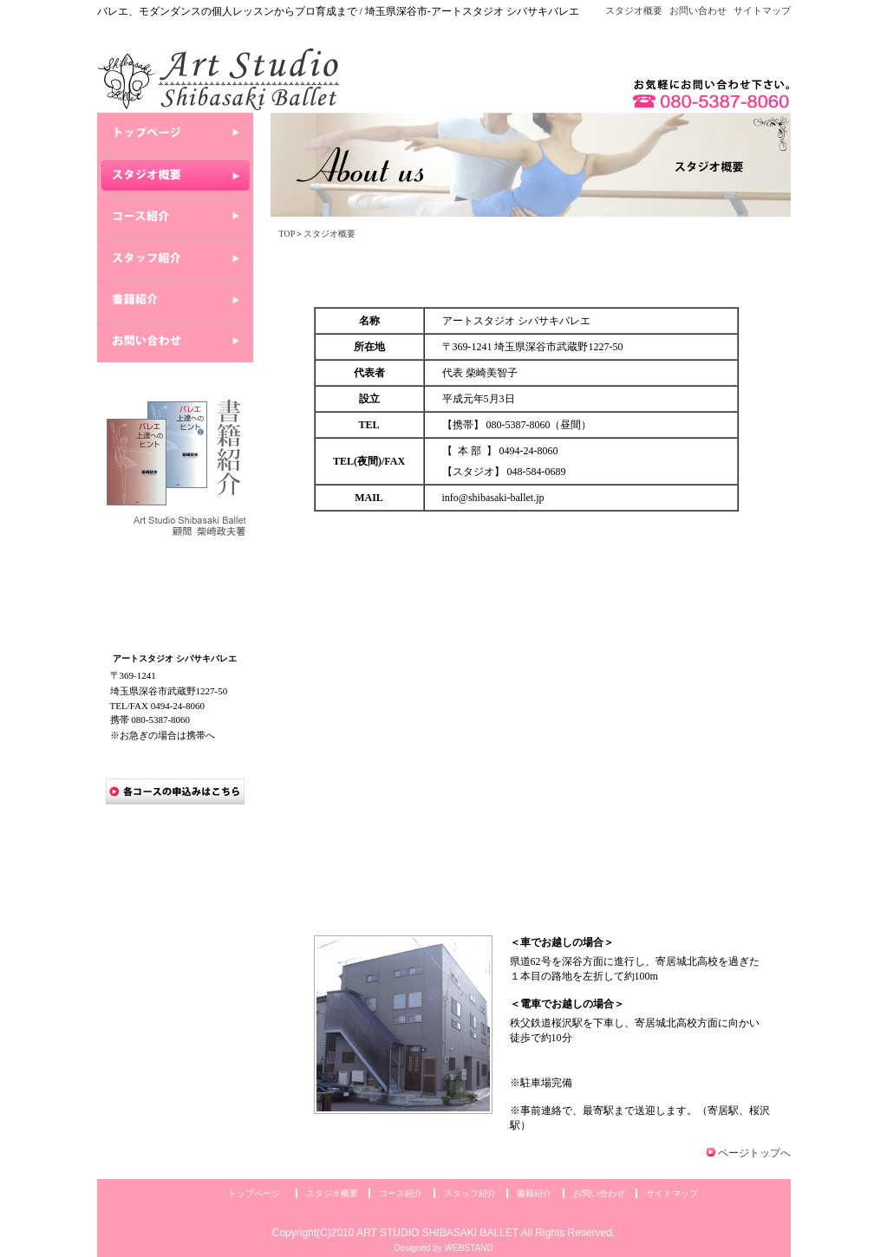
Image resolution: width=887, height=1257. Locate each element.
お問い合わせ (698, 10)
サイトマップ (762, 10)
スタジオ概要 (633, 10)
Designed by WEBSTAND (443, 1248)
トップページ (254, 1193)
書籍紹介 (534, 1193)
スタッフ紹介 (470, 1193)
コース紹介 (400, 1193)
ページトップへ (754, 1153)
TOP (287, 233)
